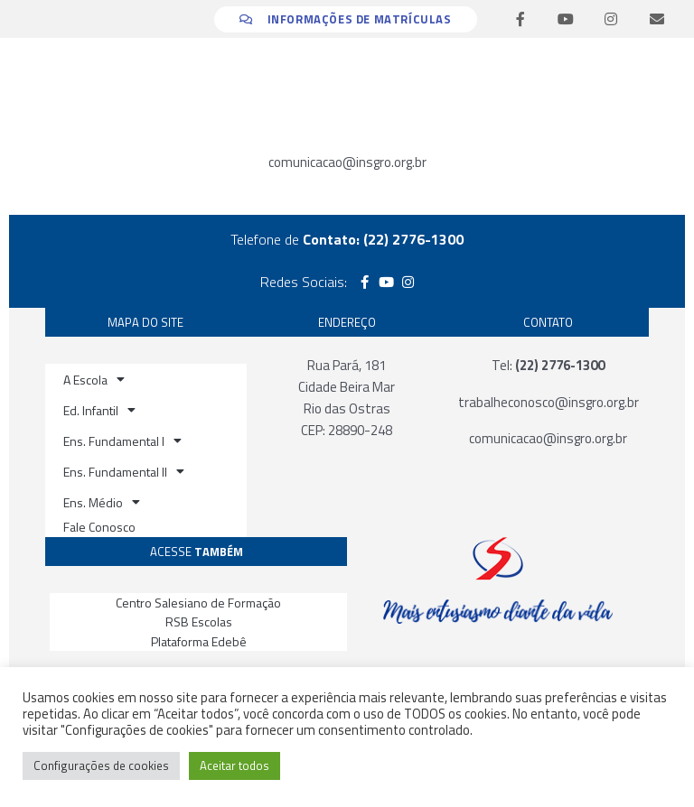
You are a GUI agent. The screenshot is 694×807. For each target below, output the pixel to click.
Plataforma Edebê (199, 641)
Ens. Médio (101, 502)
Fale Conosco (99, 526)
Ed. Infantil (99, 409)
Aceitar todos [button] (234, 765)
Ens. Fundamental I (122, 440)
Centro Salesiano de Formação (198, 602)
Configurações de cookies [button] (101, 765)
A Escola (94, 379)
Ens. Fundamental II (123, 471)
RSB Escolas (198, 621)
